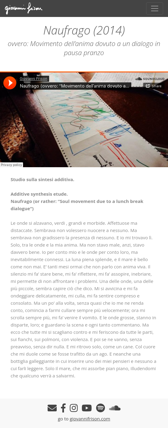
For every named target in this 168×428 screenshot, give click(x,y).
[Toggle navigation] (154, 8)
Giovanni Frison (27, 8)
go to (64, 419)
